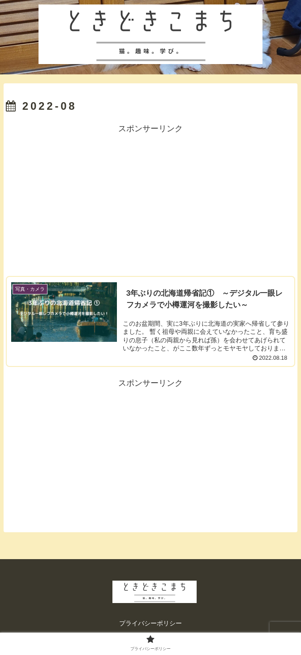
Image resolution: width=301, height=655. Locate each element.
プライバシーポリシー (150, 623)
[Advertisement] (150, 198)
